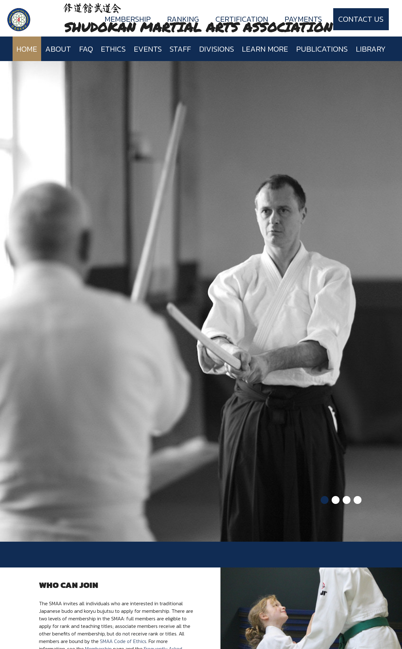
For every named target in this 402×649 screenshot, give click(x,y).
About (58, 49)
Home (26, 49)
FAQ (86, 49)
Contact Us (360, 19)
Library (371, 49)
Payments (303, 19)
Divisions (216, 49)
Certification (241, 19)
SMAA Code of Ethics (123, 641)
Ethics (113, 49)
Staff (180, 49)
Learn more (265, 49)
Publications (322, 49)
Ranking (183, 19)
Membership (128, 19)
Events (148, 49)
